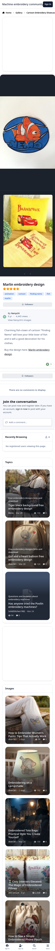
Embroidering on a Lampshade (20, 784)
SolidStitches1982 (16, 611)
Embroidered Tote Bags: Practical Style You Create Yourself (24, 834)
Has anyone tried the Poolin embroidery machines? (25, 605)
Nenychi (15, 313)
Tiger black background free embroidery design (26, 506)
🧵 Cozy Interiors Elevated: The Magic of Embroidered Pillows (25, 885)
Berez (11, 513)
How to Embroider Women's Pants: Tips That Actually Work (27, 734)
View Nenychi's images (19, 319)
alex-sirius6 (13, 892)
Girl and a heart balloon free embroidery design (26, 558)
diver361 (12, 564)
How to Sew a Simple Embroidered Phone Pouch (25, 937)
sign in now (21, 408)
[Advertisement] (27, 44)
